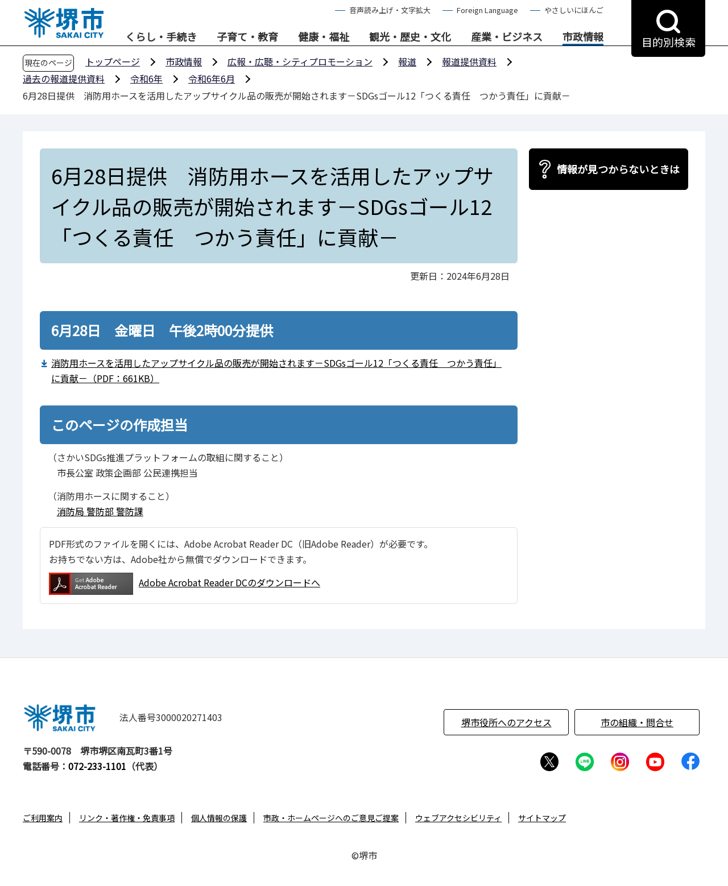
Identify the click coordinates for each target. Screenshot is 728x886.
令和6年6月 (211, 78)
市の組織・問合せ (637, 722)
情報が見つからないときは (618, 169)
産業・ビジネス (507, 37)
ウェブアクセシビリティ (458, 817)
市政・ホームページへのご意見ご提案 (331, 817)
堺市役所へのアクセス (506, 722)
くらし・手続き (161, 37)
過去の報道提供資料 (64, 78)
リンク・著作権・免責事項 (127, 817)
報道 (407, 61)
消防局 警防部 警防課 (100, 511)
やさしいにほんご (573, 10)
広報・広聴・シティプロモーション (300, 61)
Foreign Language (487, 10)
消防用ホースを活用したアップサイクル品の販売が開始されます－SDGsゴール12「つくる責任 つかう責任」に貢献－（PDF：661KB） (276, 370)
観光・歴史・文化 (410, 37)
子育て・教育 (247, 37)
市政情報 (582, 37)
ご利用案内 (43, 817)
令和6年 (146, 78)
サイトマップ (542, 817)
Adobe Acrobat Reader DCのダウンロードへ (184, 584)
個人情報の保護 (219, 817)
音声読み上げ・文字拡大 (390, 10)
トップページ (112, 61)
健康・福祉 (323, 37)
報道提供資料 (469, 61)
